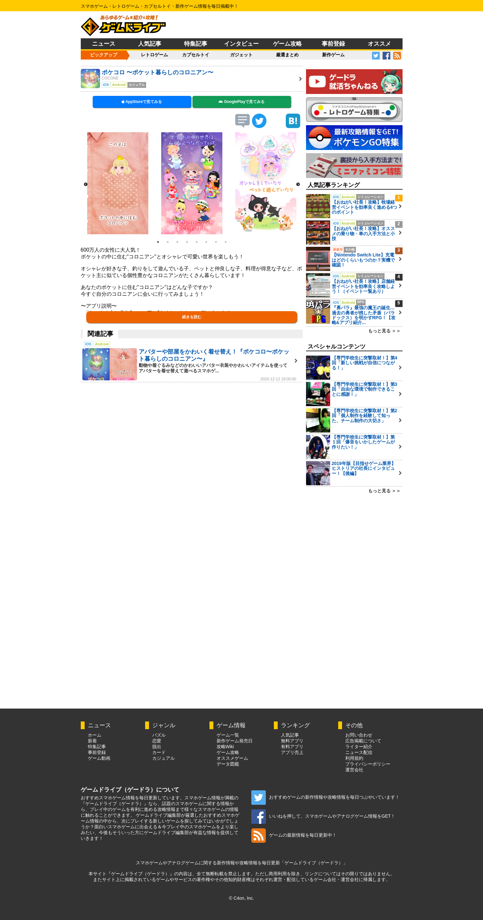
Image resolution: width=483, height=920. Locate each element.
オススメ (379, 44)
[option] (117, 183)
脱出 (156, 746)
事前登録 (333, 44)
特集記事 (195, 44)
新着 (92, 740)
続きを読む (191, 317)
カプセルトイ (195, 54)
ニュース (103, 44)
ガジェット (241, 54)
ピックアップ (103, 54)
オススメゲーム (232, 758)
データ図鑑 (228, 764)
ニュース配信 (358, 752)
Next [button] (298, 184)
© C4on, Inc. (241, 898)
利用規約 (354, 758)
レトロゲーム (154, 54)
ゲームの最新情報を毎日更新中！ (294, 835)
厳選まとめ (287, 54)
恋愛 (156, 740)
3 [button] (177, 242)
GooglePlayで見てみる (241, 101)
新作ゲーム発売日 (235, 740)
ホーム (94, 735)
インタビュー (241, 44)
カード (159, 752)
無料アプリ (292, 740)
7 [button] (216, 242)
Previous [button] (85, 184)
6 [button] (206, 242)
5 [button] (196, 242)
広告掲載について (363, 740)
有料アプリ (292, 746)
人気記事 (149, 44)
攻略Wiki (225, 746)
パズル (159, 735)
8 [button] (225, 242)
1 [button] (158, 242)
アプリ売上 (292, 752)
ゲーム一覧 (228, 735)
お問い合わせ (358, 735)
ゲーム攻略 (287, 44)
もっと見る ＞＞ (384, 330)
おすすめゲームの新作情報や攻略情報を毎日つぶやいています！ (325, 797)
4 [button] (187, 242)
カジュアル (163, 758)
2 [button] (167, 242)
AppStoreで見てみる (142, 101)
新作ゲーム (333, 54)
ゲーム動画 (99, 758)
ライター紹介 (358, 746)
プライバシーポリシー (367, 764)
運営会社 (354, 769)
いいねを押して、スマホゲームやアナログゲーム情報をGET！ (323, 816)
